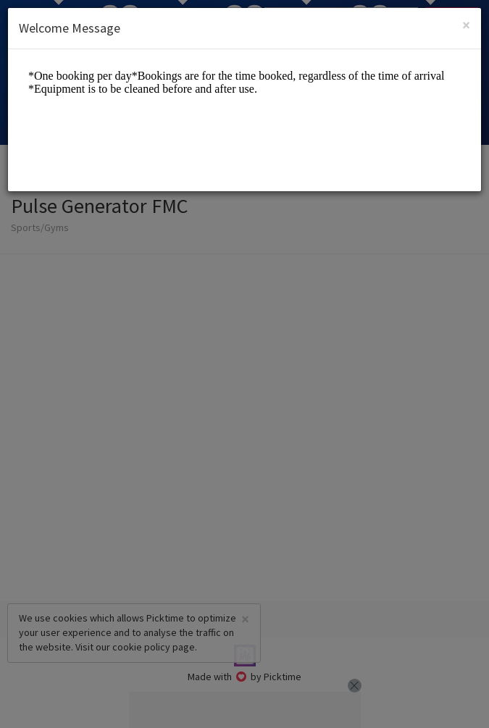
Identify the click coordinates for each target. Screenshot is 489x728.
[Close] (466, 25)
